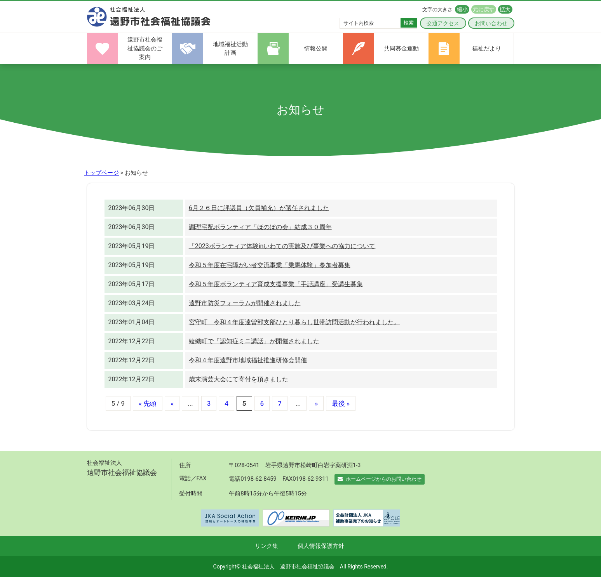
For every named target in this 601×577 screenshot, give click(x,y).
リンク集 (266, 545)
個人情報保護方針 (321, 545)
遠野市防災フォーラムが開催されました (245, 303)
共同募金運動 (401, 48)
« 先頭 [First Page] (148, 403)
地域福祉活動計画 (230, 49)
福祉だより (486, 48)
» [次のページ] (316, 403)
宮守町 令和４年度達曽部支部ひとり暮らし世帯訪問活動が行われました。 (294, 322)
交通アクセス (443, 23)
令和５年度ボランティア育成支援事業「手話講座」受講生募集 (276, 284)
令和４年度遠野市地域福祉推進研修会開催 (248, 360)
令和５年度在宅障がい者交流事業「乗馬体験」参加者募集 (269, 265)
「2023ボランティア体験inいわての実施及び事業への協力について (282, 246)
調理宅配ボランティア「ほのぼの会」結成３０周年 (260, 227)
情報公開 (316, 48)
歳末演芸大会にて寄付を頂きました (238, 379)
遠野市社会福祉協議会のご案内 (144, 48)
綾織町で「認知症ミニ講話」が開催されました (254, 341)
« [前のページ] (172, 403)
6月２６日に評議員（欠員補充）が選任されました (259, 208)
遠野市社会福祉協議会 (149, 17)
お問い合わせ (491, 23)
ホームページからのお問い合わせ (380, 479)
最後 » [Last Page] (341, 403)
